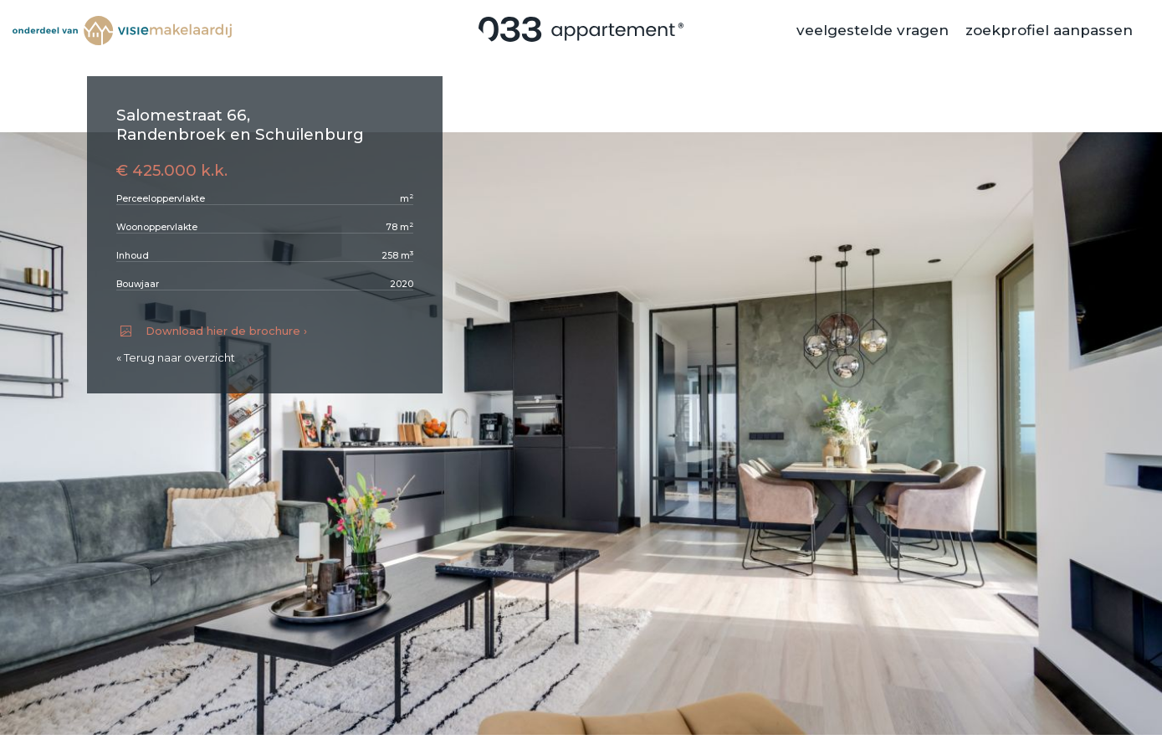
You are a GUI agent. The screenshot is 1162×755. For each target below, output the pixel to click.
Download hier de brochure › (213, 330)
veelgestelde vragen (872, 37)
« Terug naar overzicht (175, 357)
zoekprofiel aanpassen (1049, 37)
